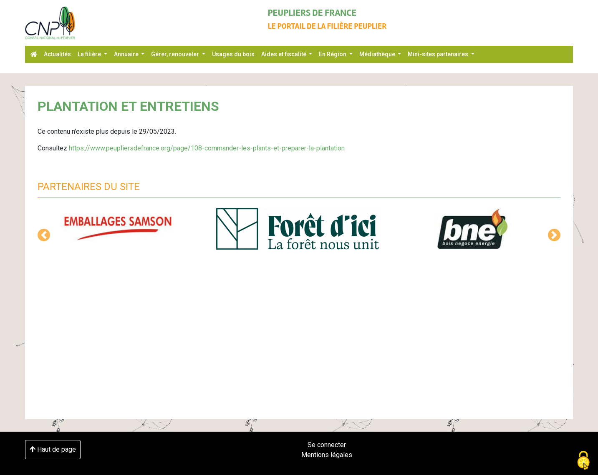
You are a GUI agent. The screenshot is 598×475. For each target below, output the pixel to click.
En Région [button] (333, 54)
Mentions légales (326, 455)
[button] (44, 235)
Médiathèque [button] (377, 54)
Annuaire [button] (127, 54)
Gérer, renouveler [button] (175, 54)
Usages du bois (233, 54)
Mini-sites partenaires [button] (438, 54)
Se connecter (327, 445)
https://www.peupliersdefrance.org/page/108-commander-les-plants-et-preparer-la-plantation (207, 148)
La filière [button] (90, 54)
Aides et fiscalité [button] (284, 54)
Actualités (57, 54)
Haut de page (53, 449)
